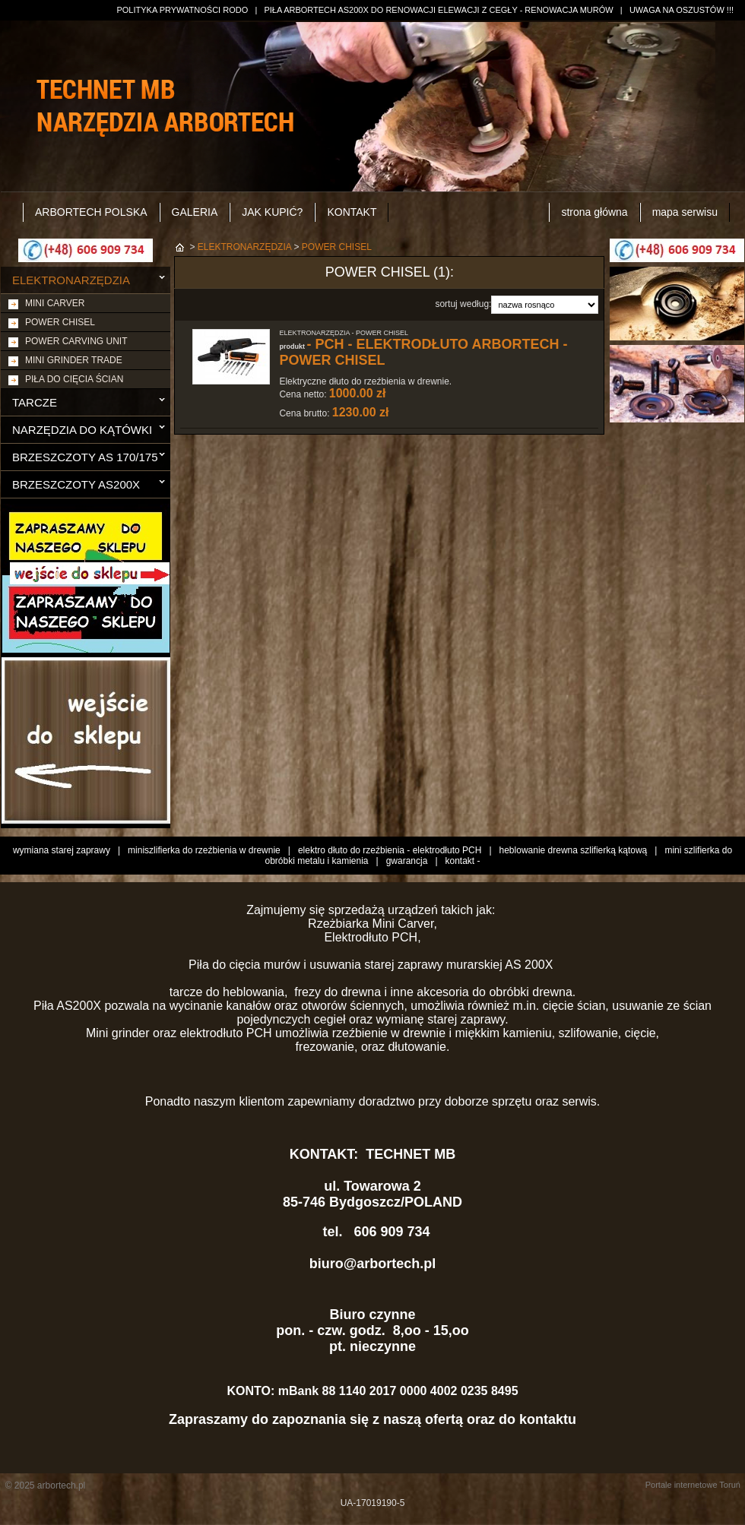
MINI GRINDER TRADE (73, 360)
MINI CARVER (54, 303)
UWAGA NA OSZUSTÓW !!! (681, 9)
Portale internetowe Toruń (692, 1484)
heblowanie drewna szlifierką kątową (573, 850)
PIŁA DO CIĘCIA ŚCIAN (74, 379)
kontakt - (462, 861)
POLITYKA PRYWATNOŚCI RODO (182, 9)
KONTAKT (351, 212)
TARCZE (34, 402)
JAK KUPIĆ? (272, 212)
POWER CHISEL (60, 322)
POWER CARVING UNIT (76, 341)
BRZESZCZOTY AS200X (76, 484)
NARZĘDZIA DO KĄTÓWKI (82, 429)
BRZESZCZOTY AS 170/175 (84, 457)
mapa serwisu (685, 212)
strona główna (594, 212)
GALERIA (195, 212)
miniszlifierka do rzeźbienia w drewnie (204, 850)
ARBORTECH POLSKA (91, 212)
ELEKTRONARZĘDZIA (71, 280)
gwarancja (407, 861)
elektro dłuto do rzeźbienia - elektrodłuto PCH (389, 850)
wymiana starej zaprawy (61, 850)
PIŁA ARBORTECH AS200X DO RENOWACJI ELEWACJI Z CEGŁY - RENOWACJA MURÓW (438, 9)
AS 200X (530, 964)
